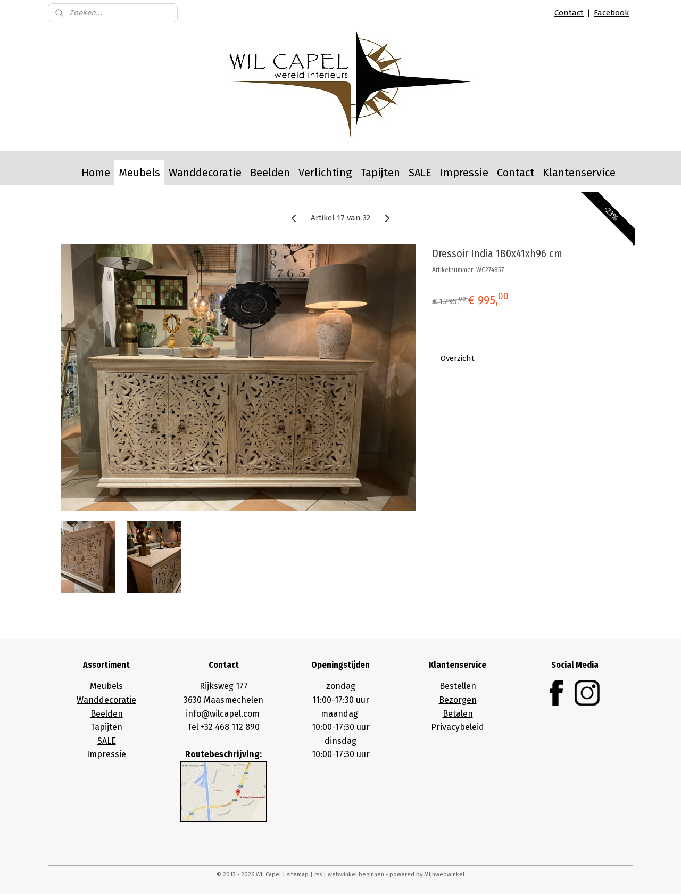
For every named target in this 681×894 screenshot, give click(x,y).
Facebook (611, 13)
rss (318, 874)
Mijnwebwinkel (444, 874)
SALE (420, 172)
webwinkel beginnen (356, 874)
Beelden (270, 172)
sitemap (298, 874)
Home (95, 172)
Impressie (464, 172)
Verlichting (325, 172)
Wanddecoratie (205, 172)
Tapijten (380, 172)
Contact (569, 13)
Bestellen (457, 686)
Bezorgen (458, 700)
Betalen (458, 714)
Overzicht (458, 358)
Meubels (139, 172)
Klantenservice (579, 172)
